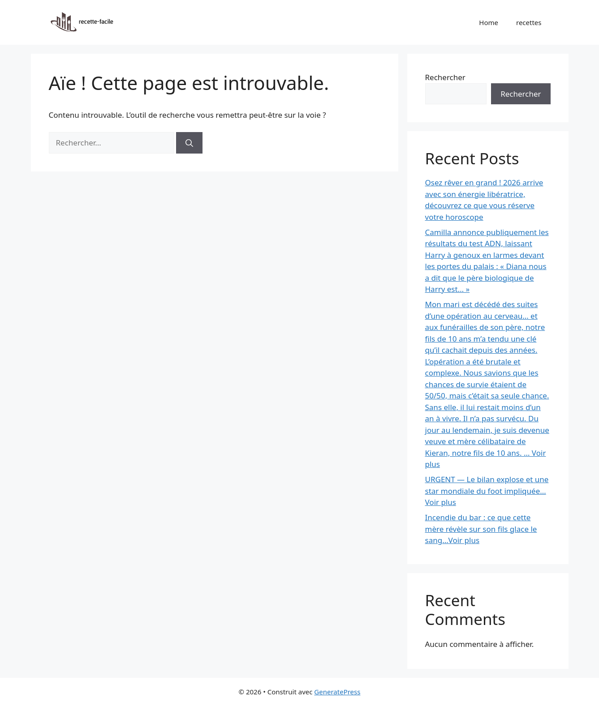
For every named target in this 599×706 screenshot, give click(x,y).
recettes (529, 22)
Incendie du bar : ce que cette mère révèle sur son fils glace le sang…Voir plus (481, 528)
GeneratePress (337, 691)
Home (488, 22)
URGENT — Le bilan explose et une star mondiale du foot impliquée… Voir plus (487, 490)
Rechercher (445, 77)
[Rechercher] (189, 143)
